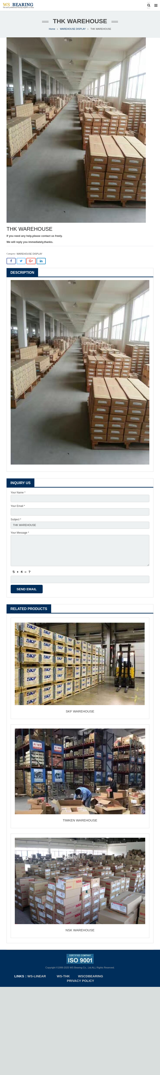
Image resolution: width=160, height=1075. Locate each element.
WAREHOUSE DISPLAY (73, 29)
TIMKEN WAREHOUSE (80, 820)
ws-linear (37, 976)
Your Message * (20, 532)
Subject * (16, 519)
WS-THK (63, 976)
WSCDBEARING (90, 976)
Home (52, 29)
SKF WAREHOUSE (80, 711)
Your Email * (18, 506)
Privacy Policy (80, 981)
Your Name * (18, 492)
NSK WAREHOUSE (80, 930)
